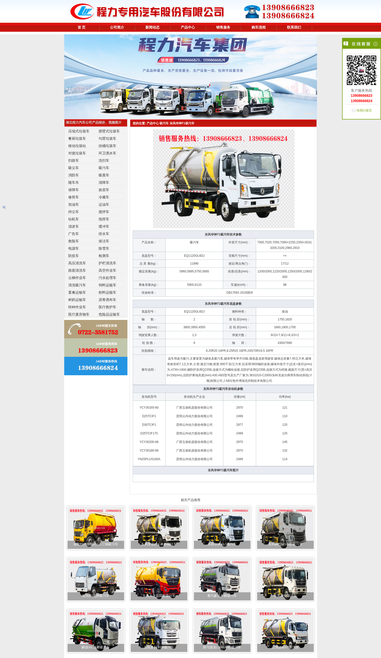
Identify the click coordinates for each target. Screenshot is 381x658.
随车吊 (73, 182)
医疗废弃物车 (78, 314)
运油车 (104, 204)
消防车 (73, 175)
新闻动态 (152, 27)
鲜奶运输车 (77, 300)
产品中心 (188, 27)
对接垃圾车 (77, 153)
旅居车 (104, 190)
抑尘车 (73, 212)
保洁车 (104, 241)
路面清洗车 (77, 270)
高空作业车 (107, 270)
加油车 (73, 204)
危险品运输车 (109, 314)
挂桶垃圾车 (107, 146)
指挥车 (104, 219)
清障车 (104, 182)
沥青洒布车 (107, 300)
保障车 (73, 190)
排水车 (104, 234)
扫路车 (73, 160)
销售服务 (223, 27)
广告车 (73, 234)
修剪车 (73, 197)
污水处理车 (107, 278)
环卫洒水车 (107, 153)
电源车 (73, 248)
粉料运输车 (107, 292)
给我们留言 (364, 110)
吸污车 (104, 168)
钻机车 (73, 219)
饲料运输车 (107, 285)
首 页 (82, 27)
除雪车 (104, 248)
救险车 (73, 241)
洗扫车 (104, 160)
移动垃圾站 (77, 146)
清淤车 (73, 226)
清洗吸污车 (77, 285)
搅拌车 (104, 212)
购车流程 (259, 27)
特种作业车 (77, 307)
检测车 (104, 256)
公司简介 (117, 27)
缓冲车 (104, 226)
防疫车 (73, 256)
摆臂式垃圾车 (109, 131)
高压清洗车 (77, 263)
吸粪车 (104, 175)
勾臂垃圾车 (107, 138)
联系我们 (294, 27)
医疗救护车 (107, 307)
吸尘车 (73, 168)
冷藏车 (104, 197)
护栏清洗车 (107, 263)
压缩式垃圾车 (78, 131)
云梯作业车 (77, 278)
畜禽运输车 (77, 292)
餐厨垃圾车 (77, 138)
